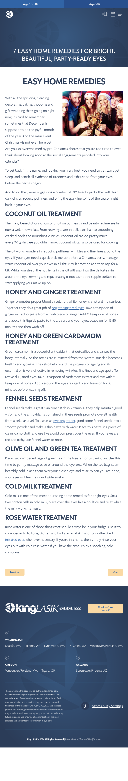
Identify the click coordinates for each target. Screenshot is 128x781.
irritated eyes (15, 540)
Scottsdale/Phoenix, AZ (91, 670)
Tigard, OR (48, 670)
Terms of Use (86, 739)
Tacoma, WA (32, 646)
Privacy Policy (71, 739)
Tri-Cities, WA (77, 646)
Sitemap (97, 739)
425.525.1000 (70, 608)
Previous (15, 572)
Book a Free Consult (105, 608)
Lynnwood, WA (54, 646)
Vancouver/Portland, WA (106, 646)
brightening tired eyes (68, 308)
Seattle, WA (13, 646)
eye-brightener (64, 421)
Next (115, 572)
